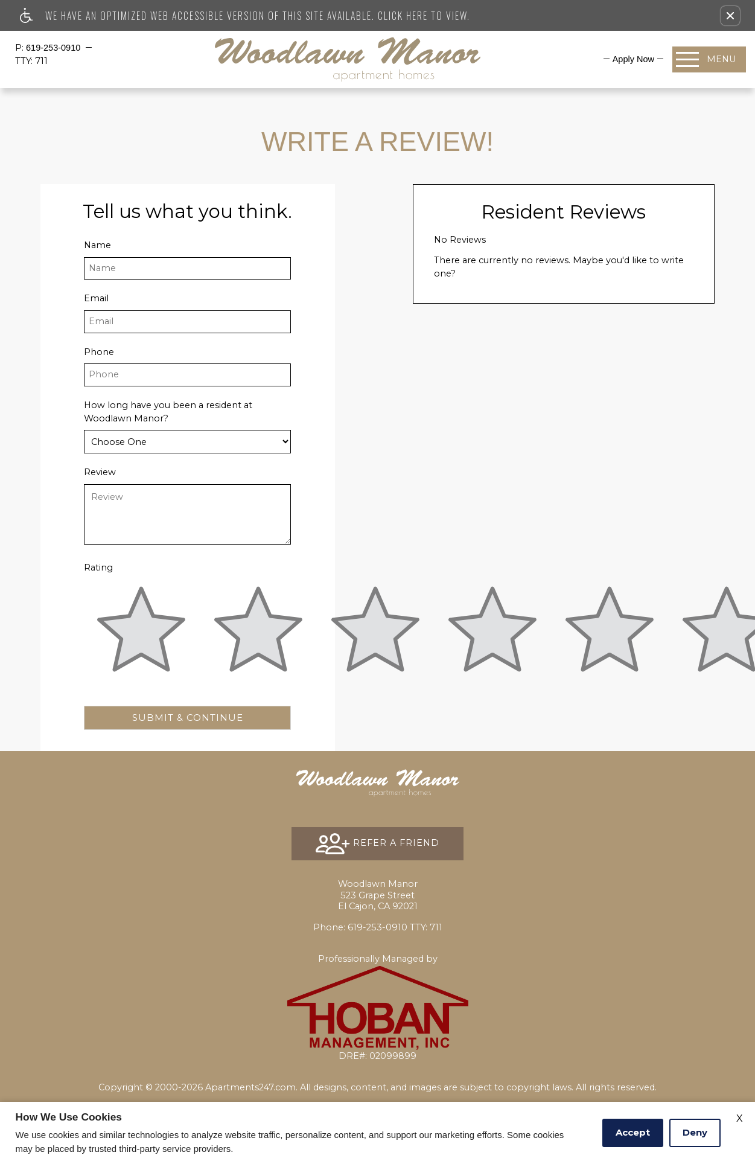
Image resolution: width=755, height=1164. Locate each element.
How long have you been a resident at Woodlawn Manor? (168, 412)
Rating (98, 567)
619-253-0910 (54, 48)
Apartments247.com (250, 1087)
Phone (99, 352)
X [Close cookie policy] (739, 1118)
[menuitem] (633, 59)
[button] (730, 15)
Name (97, 245)
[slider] (141, 636)
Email (96, 298)
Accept (633, 1132)
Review (100, 472)
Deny (695, 1132)
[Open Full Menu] (709, 59)
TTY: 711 (377, 927)
